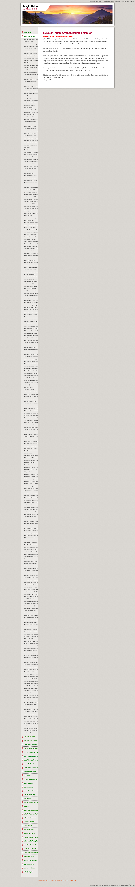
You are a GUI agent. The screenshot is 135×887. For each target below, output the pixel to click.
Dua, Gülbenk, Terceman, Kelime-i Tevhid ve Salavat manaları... (31, 335)
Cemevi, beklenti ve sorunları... (31, 573)
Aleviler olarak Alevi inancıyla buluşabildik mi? (31, 725)
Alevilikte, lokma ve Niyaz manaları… (31, 356)
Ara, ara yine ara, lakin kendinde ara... (31, 298)
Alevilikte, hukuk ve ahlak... (30, 81)
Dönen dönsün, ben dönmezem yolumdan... (31, 410)
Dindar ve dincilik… (29, 399)
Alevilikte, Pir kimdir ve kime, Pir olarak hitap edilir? (31, 378)
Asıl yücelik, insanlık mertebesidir (31, 723)
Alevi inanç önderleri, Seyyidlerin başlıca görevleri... (31, 504)
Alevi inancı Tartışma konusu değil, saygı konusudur (31, 733)
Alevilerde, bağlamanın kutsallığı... (31, 65)
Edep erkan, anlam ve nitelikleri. (31, 330)
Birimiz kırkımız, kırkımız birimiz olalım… (31, 624)
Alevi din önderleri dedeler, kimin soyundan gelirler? (31, 286)
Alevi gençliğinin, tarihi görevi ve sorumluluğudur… (31, 577)
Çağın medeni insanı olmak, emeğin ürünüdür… (31, 622)
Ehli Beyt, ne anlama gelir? (30, 288)
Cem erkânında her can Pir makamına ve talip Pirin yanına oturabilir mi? (31, 700)
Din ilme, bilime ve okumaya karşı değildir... (31, 483)
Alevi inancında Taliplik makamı (31, 204)
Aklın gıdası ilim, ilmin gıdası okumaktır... (31, 528)
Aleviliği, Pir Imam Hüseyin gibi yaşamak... (31, 93)
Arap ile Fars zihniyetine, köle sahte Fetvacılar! (31, 615)
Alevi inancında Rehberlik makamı (31, 201)
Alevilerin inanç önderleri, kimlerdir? (31, 248)
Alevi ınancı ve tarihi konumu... (31, 627)
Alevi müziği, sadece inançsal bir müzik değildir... (31, 608)
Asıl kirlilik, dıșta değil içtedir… (31, 415)
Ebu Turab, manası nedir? (30, 234)
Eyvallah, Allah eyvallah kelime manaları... (31, 500)
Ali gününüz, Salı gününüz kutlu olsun (31, 716)
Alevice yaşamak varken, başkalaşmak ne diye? (31, 582)
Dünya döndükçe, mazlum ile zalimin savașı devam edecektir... (31, 441)
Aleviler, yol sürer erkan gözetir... (31, 629)
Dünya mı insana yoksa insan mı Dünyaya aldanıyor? (31, 641)
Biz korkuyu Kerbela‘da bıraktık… (31, 643)
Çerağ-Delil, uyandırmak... (30, 236)
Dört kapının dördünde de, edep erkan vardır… (31, 620)
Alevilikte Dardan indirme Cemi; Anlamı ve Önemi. (31, 686)
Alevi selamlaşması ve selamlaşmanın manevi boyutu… (31, 667)
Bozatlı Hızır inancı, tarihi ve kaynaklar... (31, 474)
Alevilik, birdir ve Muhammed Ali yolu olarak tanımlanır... (31, 599)
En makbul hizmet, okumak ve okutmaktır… (31, 544)
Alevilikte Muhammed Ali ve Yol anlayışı (31, 721)
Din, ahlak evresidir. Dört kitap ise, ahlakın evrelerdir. (31, 300)
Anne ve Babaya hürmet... (30, 401)
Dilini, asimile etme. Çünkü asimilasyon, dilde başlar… (31, 537)
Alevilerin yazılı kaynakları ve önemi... (31, 601)
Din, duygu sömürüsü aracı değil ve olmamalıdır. (31, 222)
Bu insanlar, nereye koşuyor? (31, 486)
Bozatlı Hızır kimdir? (29, 465)
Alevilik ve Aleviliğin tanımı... (31, 253)
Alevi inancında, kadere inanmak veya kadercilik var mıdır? (31, 321)
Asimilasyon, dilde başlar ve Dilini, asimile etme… (31, 636)
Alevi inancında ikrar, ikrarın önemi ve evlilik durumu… (31, 366)
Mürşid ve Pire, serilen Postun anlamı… (31, 368)
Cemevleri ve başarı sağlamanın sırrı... (31, 655)
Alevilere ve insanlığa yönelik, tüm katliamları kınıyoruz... (31, 406)
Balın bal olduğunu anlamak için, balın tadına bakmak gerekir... (31, 535)
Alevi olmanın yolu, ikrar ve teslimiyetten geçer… (31, 516)
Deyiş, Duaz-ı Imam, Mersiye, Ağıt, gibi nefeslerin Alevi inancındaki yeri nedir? (31, 262)
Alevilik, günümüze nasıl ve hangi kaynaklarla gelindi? (31, 95)
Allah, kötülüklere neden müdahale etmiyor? (31, 352)
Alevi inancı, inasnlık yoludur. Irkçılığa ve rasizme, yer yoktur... (31, 521)
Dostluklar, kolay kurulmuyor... (31, 559)
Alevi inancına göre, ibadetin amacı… (31, 533)
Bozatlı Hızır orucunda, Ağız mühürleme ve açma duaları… (31, 469)
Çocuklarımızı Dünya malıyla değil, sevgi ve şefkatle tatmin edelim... (31, 530)
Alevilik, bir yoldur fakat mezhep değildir (31, 711)
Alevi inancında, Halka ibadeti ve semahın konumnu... (31, 272)
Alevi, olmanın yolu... (29, 323)
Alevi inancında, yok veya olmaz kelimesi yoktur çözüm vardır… (31, 425)
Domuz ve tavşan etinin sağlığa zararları (31, 194)
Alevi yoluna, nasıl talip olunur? (31, 326)
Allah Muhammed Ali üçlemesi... (31, 138)
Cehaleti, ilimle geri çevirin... (31, 563)
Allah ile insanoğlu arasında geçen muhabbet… (31, 439)
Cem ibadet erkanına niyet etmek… (31, 617)
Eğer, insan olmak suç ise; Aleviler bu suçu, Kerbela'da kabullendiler (31, 244)
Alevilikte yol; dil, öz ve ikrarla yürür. (31, 709)
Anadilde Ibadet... (28, 387)
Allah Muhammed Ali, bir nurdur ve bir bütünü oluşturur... (31, 584)
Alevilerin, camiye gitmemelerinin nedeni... (31, 603)
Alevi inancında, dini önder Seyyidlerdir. (31, 53)
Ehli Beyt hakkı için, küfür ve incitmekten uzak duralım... (31, 514)
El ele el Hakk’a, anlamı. (30, 274)
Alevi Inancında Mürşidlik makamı (31, 196)
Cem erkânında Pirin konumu (31, 697)
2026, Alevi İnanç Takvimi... (30, 121)
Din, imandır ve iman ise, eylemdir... (31, 523)
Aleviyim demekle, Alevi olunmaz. (31, 319)
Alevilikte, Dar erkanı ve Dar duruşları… (31, 229)
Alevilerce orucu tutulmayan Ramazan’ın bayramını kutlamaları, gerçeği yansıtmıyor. (31, 267)
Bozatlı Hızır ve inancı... (30, 462)
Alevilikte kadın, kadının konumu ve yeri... (31, 502)
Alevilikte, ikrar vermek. (30, 239)
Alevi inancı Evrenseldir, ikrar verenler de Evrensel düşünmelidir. (31, 295)
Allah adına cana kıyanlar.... (31, 152)
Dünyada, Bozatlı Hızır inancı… (31, 472)
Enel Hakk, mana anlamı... (30, 149)
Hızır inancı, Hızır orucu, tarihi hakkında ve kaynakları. (31, 340)
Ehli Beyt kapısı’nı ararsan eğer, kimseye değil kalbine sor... (31, 443)
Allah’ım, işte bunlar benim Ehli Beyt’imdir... (31, 307)
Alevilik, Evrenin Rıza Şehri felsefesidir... (31, 446)
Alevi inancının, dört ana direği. (31, 77)
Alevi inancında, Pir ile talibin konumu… (31, 587)
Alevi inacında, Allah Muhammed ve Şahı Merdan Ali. (31, 189)
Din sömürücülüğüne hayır (30, 182)
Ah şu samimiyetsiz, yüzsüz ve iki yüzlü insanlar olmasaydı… (31, 561)
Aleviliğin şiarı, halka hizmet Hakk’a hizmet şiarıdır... (31, 594)
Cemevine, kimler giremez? (30, 251)
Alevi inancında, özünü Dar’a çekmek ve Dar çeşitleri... (31, 60)
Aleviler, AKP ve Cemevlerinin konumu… (31, 429)
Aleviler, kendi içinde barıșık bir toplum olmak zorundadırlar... (31, 455)
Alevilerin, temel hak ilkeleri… (31, 568)
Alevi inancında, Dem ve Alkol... (31, 79)
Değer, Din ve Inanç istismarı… (31, 653)
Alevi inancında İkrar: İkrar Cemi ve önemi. (31, 681)
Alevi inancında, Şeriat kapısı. (31, 305)
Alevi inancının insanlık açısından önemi (31, 730)
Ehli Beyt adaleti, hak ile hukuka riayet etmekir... (31, 596)
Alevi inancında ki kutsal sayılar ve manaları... (31, 72)
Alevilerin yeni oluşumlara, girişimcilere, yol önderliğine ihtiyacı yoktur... (31, 403)
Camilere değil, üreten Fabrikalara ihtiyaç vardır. (31, 674)
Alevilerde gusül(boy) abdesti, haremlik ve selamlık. (31, 293)
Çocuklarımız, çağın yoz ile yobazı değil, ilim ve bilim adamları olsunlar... (31, 394)
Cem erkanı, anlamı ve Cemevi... (31, 580)
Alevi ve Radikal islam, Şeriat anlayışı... (31, 375)
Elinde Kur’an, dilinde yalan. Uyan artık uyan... (31, 638)
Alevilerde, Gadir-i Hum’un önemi (31, 258)
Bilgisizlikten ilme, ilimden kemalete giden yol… (31, 657)
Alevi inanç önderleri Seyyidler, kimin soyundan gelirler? (31, 342)
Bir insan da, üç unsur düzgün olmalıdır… (31, 417)
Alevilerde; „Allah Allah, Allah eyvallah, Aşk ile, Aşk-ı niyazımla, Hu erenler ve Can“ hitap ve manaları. (31, 218)
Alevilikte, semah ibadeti (30, 291)
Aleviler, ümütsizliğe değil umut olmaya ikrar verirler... (31, 551)
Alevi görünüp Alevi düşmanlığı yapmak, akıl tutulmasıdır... (31, 664)
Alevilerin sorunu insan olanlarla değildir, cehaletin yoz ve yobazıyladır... (31, 373)
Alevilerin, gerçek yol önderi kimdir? (31, 488)
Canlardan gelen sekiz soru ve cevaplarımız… (31, 631)
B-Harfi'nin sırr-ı (28, 62)
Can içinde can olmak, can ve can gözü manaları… (31, 178)
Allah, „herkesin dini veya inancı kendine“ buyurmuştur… (31, 610)
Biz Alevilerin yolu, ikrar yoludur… (31, 519)
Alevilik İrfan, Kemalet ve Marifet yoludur (31, 695)
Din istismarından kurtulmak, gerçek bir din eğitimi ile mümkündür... (31, 349)
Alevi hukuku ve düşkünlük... (31, 345)
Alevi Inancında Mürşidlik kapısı (31, 159)
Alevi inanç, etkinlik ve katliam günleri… (31, 512)
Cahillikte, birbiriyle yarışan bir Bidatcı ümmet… (31, 650)
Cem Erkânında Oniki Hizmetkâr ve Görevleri (31, 702)
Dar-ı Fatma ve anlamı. (29, 260)
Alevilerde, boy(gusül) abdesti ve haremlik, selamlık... (31, 495)
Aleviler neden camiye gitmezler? (31, 142)
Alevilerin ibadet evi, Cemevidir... (31, 55)
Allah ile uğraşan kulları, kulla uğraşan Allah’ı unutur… (31, 385)
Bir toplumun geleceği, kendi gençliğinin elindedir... (31, 606)
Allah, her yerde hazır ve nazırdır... (31, 549)
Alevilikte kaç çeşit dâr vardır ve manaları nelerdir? (31, 704)
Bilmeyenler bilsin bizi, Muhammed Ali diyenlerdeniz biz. (31, 225)
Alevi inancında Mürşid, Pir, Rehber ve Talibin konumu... (31, 662)
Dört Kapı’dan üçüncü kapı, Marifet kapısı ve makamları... (31, 361)
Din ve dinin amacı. (29, 215)
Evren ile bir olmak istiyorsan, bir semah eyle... (31, 432)
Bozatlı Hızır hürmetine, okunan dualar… (31, 476)
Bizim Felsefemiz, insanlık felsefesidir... (31, 450)
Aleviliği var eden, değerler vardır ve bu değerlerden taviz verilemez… (31, 347)
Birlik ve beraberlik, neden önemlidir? (31, 479)
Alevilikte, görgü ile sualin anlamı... (31, 570)
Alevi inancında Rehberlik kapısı (31, 161)
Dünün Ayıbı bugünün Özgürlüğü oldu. (31, 688)
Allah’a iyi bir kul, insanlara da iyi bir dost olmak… (31, 448)
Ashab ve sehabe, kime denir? (31, 380)
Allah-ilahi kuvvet (28, 41)
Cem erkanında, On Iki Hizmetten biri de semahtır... (31, 302)
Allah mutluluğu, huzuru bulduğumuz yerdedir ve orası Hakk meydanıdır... (31, 490)
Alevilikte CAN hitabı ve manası (31, 140)
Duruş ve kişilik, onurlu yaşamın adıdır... (31, 589)
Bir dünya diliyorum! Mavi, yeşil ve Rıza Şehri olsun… (31, 566)
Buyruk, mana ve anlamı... (30, 246)
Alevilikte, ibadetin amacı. (30, 333)
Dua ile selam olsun (29, 220)
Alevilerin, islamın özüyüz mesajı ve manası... (31, 648)
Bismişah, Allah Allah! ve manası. (31, 255)
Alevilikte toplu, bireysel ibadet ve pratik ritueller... (31, 354)
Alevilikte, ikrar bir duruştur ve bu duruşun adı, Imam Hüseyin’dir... (31, 542)
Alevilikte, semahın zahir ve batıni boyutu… (31, 135)
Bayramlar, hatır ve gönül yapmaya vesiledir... (31, 396)
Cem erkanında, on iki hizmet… (31, 420)
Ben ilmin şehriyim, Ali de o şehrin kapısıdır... (31, 175)
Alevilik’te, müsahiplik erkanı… (31, 493)
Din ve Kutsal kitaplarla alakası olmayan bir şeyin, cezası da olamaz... (31, 554)
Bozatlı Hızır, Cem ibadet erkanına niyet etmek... (31, 481)
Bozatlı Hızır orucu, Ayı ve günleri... (31, 467)
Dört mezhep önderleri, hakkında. (31, 312)
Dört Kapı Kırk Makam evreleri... (31, 119)
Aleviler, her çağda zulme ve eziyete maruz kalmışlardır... (31, 556)
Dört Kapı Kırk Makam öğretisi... (31, 497)
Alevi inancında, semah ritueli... (31, 575)
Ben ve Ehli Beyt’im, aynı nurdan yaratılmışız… (31, 547)
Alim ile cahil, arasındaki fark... (31, 392)
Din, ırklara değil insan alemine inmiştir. (31, 328)
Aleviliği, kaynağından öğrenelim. (31, 46)
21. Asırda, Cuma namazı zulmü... (31, 613)
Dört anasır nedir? (28, 453)
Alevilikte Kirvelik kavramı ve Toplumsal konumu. (31, 683)
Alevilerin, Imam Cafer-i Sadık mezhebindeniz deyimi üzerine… (31, 74)
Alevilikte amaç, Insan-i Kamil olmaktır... (31, 70)
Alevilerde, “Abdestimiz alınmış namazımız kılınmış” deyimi (31, 145)
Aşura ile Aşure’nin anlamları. (31, 338)
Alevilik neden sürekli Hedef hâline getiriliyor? (31, 728)
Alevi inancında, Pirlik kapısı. (31, 199)
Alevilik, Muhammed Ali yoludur (31, 187)
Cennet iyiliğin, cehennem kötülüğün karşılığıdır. (31, 693)
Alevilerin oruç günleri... (30, 283)
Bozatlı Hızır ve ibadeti (29, 105)
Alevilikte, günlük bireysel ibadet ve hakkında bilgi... (31, 634)
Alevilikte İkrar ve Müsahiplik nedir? (31, 690)
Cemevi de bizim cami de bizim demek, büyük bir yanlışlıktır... (31, 227)
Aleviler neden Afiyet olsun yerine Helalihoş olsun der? (31, 131)
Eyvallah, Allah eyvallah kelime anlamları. (31, 309)
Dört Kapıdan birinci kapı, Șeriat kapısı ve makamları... (31, 359)
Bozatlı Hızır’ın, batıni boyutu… (31, 460)
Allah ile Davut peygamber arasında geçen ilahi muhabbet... (31, 526)
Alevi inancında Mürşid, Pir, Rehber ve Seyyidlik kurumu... (31, 591)
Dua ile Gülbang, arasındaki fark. (31, 314)
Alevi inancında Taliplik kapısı (31, 164)
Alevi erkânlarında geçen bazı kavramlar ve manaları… (31, 669)
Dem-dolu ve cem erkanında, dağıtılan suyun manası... (31, 265)
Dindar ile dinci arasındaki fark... (31, 408)
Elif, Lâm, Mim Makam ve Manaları (31, 211)
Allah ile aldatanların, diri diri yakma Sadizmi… (31, 436)
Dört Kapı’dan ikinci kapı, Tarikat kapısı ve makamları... (31, 363)
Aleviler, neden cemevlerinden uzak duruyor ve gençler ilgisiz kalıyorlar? (31, 646)
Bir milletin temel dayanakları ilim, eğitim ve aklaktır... (31, 671)
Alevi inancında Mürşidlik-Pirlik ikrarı (31, 48)
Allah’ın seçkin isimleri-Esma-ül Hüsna (31, 39)
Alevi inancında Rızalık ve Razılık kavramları (31, 67)
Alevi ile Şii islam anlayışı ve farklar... (31, 171)
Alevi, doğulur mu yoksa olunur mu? (31, 241)
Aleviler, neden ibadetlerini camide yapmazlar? (31, 281)
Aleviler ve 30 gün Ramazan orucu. (31, 213)
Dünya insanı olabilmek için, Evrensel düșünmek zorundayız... (31, 457)
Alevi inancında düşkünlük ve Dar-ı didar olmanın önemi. (31, 678)
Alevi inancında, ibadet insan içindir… (31, 509)
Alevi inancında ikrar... (29, 157)
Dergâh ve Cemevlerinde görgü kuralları (31, 676)
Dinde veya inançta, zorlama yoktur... (31, 434)
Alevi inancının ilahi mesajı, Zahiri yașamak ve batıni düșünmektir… (31, 427)
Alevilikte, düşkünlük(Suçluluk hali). (31, 232)
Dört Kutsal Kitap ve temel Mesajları (31, 718)
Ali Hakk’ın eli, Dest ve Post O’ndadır (31, 714)
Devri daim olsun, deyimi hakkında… (31, 370)
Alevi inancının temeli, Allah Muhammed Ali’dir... (31, 540)
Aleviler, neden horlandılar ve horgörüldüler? (31, 58)
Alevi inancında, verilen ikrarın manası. (31, 276)
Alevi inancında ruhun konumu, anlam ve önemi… (31, 279)
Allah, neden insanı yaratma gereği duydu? (31, 382)
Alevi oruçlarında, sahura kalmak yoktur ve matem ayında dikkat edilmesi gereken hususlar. (31, 269)
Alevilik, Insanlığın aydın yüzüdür (31, 44)
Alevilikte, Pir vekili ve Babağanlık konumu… (31, 51)
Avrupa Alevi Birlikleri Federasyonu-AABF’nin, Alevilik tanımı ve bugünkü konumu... (31, 660)
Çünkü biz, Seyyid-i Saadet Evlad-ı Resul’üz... (31, 422)
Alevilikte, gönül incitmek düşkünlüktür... (31, 507)
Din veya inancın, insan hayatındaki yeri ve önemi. (31, 316)
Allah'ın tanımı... (28, 147)
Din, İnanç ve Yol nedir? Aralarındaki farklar (31, 707)
